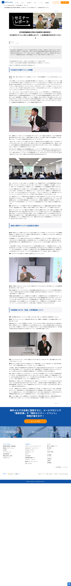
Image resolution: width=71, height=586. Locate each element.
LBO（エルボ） (28, 463)
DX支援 (4, 450)
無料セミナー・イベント (59, 432)
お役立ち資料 (56, 2)
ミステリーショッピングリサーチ (33, 446)
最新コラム (35, 432)
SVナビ (27, 454)
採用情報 (49, 462)
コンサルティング (7, 452)
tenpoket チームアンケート (32, 448)
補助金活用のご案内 (7, 455)
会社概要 (49, 455)
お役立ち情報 (18, 5)
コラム (35, 2)
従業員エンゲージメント (8, 448)
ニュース (41, 2)
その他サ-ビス (6, 457)
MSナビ (18, 473)
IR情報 (48, 460)
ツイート (56, 11)
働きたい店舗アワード (52, 446)
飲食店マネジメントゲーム (31, 461)
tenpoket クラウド (29, 450)
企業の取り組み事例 (11, 432)
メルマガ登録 (36, 421)
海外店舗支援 (6, 454)
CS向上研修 (28, 455)
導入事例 (29, 2)
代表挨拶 (49, 459)
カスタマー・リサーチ (30, 459)
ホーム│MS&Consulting (9, 5)
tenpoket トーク (29, 452)
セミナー (23, 2)
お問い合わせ (64, 2)
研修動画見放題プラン (30, 457)
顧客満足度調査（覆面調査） (10, 446)
